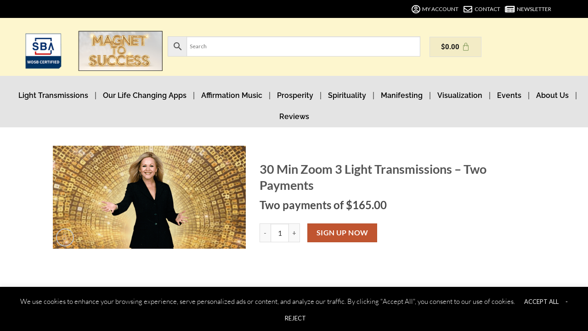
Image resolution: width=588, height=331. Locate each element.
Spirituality (347, 95)
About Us (552, 95)
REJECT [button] (295, 318)
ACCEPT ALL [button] (541, 301)
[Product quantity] (280, 232)
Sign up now (342, 232)
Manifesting (402, 95)
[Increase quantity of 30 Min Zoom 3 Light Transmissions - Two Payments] (294, 232)
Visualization (459, 95)
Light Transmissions (53, 95)
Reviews (294, 116)
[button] (67, 235)
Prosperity (295, 95)
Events (509, 95)
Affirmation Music (231, 95)
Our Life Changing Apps (145, 95)
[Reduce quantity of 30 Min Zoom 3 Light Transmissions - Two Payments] (265, 232)
